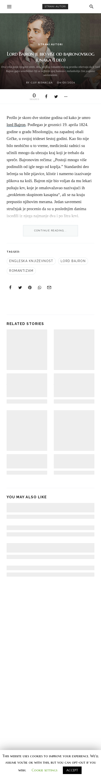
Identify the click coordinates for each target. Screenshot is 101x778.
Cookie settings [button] (44, 770)
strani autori (55, 6)
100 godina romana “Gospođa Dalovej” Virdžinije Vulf (70, 461)
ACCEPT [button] (72, 770)
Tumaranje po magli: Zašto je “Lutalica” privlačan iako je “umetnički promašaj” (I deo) (73, 385)
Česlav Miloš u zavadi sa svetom (32, 568)
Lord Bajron (73, 261)
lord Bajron (16, 124)
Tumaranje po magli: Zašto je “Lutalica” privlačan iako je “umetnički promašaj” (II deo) (27, 385)
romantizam (21, 270)
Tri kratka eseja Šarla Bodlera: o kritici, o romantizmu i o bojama (26, 461)
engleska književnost (31, 261)
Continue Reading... (50, 230)
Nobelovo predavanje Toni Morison (36, 527)
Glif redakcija (41, 82)
